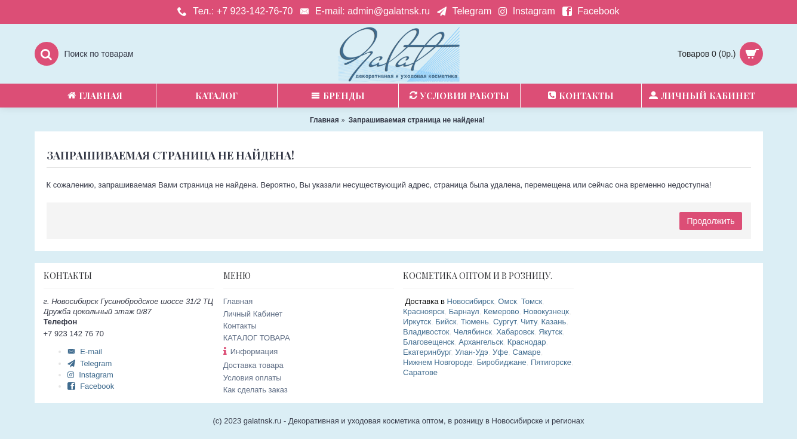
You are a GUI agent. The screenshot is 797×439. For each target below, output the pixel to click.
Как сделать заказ (255, 389)
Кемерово (501, 311)
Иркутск (417, 321)
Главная (238, 301)
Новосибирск (470, 301)
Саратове (420, 372)
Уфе (500, 352)
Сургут (504, 321)
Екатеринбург (427, 352)
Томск (531, 301)
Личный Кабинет (252, 313)
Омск (507, 301)
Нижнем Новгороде (438, 362)
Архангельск (480, 341)
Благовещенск (428, 341)
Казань (553, 321)
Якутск (550, 331)
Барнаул (464, 311)
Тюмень (475, 321)
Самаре (526, 352)
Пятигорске (551, 362)
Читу (529, 321)
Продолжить (710, 221)
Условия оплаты (252, 377)
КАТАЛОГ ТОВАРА (256, 337)
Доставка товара (253, 365)
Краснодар (526, 341)
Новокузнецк (546, 311)
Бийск (445, 321)
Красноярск (423, 311)
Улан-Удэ (471, 352)
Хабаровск (515, 331)
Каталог (216, 96)
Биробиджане (502, 362)
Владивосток (426, 331)
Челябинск (473, 331)
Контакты (240, 325)
